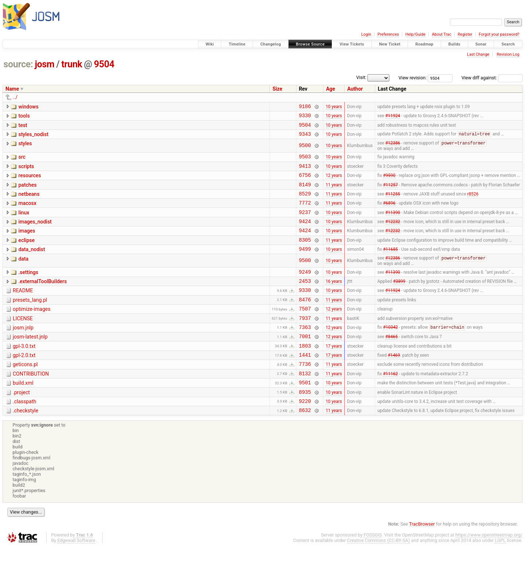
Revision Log (508, 54)
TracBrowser (422, 558)
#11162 (390, 403)
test (22, 127)
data (23, 275)
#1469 (394, 382)
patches (27, 193)
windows (28, 107)
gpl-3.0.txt (24, 372)
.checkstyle (25, 444)
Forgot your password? (499, 34)
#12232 (392, 234)
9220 (305, 434)
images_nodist (34, 234)
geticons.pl (25, 392)
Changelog (270, 44)
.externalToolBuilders (42, 299)
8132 (305, 403)
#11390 (392, 224)
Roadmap (424, 44)
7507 (305, 331)
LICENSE (23, 341)
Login (366, 34)
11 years (334, 193)
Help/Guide (415, 34)
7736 (305, 392)
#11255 (392, 203)
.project (21, 424)
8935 (305, 424)
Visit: (361, 77)
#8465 (391, 362)
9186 (305, 107)
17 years (334, 372)
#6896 (389, 214)
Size (277, 89)
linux (23, 224)
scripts (26, 172)
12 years (334, 183)
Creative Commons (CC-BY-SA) (378, 575)
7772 (305, 213)
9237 (305, 224)
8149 (305, 193)
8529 (305, 203)
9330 (305, 117)
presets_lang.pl (30, 320)
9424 (305, 234)
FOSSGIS (372, 569)
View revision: (412, 77)
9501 (305, 413)
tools (24, 117)
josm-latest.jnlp (30, 361)
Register (465, 34)
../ (15, 97)
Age (330, 89)
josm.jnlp (23, 351)
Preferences (388, 34)
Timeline (237, 44)
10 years (334, 107)
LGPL (500, 575)
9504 (104, 64)
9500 (305, 150)
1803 (305, 372)
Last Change (478, 54)
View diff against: (492, 77)
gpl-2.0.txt (24, 382)
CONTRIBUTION (31, 403)
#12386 (392, 148)
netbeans (28, 203)
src (21, 162)
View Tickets (351, 44)
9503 (305, 162)
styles (25, 148)
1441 (305, 382)
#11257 (390, 193)
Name (12, 89)
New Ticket (390, 44)
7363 (305, 351)
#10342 (390, 352)
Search (508, 44)
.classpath (24, 434)
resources (29, 182)
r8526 (473, 203)
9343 (305, 138)
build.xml (23, 413)
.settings (28, 289)
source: (18, 64)
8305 (305, 255)
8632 (305, 444)
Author (355, 89)
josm (44, 64)
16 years (334, 300)
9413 (305, 172)
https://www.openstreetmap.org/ (488, 569)
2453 (305, 300)
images (26, 244)
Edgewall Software (76, 575)
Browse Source (310, 44)
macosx (27, 213)
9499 (305, 265)
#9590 (389, 183)
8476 (305, 320)
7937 (305, 341)
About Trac (441, 34)
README (23, 310)
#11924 (392, 117)
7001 (305, 362)
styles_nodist (33, 137)
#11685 (390, 265)
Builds (454, 44)
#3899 (399, 300)
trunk (71, 64)
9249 (305, 289)
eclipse (26, 255)
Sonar (481, 44)
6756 (305, 182)
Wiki (210, 44)
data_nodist (31, 265)
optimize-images (31, 330)
